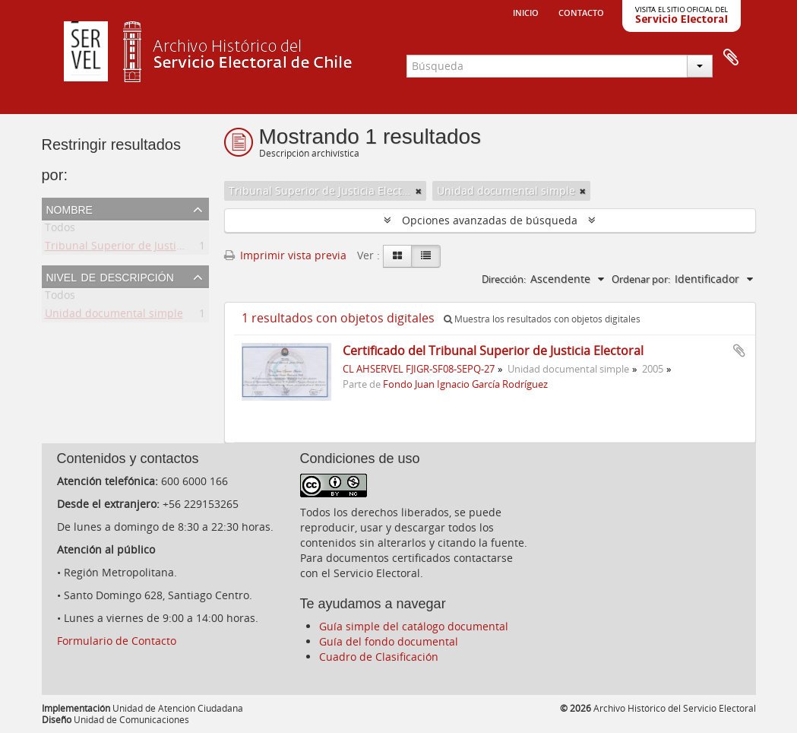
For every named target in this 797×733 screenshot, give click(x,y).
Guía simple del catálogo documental (413, 626)
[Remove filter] (419, 190)
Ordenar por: (641, 279)
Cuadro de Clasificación (378, 656)
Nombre (69, 208)
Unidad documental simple (114, 316)
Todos (60, 230)
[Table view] (426, 256)
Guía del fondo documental (388, 641)
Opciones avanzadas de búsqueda (489, 220)
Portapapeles (731, 58)
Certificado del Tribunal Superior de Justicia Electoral (493, 350)
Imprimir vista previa (285, 255)
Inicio (526, 11)
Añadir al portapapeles (739, 350)
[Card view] (397, 256)
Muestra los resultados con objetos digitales (542, 319)
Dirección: (504, 279)
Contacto (581, 11)
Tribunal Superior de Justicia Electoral (141, 248)
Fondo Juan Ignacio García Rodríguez (465, 384)
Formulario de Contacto (116, 640)
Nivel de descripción (110, 276)
